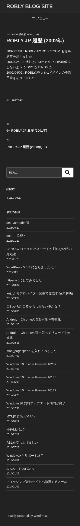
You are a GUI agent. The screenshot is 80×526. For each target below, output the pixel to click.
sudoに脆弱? (15, 236)
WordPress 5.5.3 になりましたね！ (31, 267)
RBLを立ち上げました (22, 442)
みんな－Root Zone (20, 468)
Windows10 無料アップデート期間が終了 (35, 403)
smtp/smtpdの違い (19, 222)
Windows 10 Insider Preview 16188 (31, 377)
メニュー (40, 18)
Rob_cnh (33, 34)
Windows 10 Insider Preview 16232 (31, 364)
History (17, 100)
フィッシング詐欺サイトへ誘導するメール (36, 481)
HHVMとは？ (15, 429)
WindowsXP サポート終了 (25, 455)
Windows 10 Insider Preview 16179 (31, 390)
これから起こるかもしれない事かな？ (33, 306)
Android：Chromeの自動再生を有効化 (33, 319)
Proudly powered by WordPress (27, 515)
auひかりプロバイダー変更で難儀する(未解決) (39, 293)
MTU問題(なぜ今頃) (20, 416)
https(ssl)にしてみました (24, 280)
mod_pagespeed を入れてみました (31, 351)
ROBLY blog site (29, 6)
